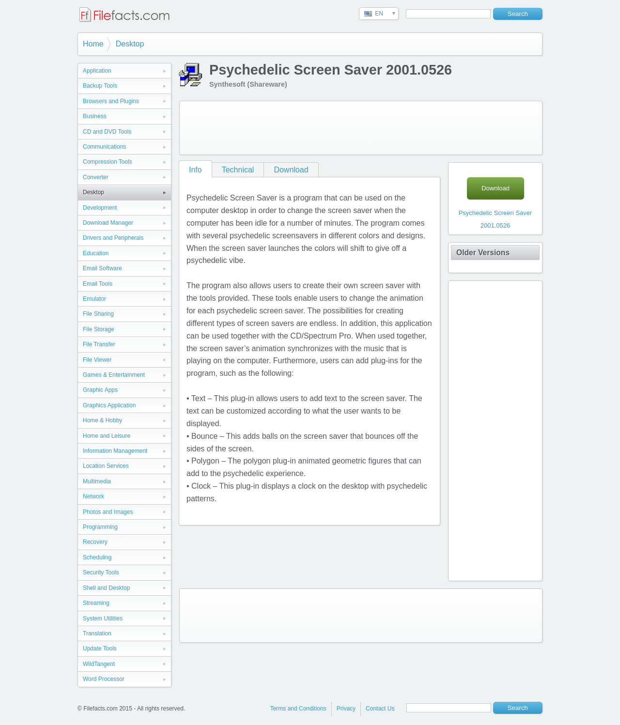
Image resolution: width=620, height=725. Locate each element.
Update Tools (100, 648)
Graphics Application (109, 405)
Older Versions (483, 252)
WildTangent (99, 664)
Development (100, 207)
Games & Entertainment (114, 374)
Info (195, 170)
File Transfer (99, 344)
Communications (104, 146)
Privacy (346, 708)
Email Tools (97, 283)
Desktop (130, 44)
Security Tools (101, 572)
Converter (95, 177)
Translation (97, 633)
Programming (100, 527)
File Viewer (97, 359)
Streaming (96, 603)
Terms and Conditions (298, 708)
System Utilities (103, 618)
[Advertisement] (361, 128)
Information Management (115, 450)
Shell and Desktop (106, 588)
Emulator (94, 298)
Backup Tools (100, 85)
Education (95, 253)
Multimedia (97, 481)
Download (291, 170)
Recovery (95, 542)
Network (93, 496)
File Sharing (98, 313)
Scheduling (97, 557)
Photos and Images (108, 512)
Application (97, 70)
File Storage (98, 329)
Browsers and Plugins (111, 101)
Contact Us (380, 708)
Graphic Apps (100, 389)
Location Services (106, 466)
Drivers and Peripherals (113, 237)
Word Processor (103, 679)
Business (95, 116)
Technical (238, 170)
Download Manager (108, 222)
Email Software (102, 268)
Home (93, 44)
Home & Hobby (102, 420)
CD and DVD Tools (107, 131)
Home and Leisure (106, 435)
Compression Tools (107, 161)
